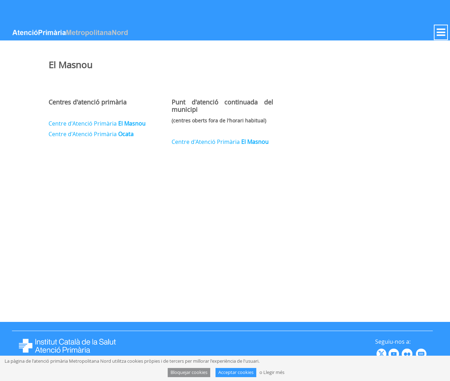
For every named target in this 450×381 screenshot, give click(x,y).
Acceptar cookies (235, 372)
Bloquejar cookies (189, 372)
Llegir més (273, 372)
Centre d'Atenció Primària (97, 123)
